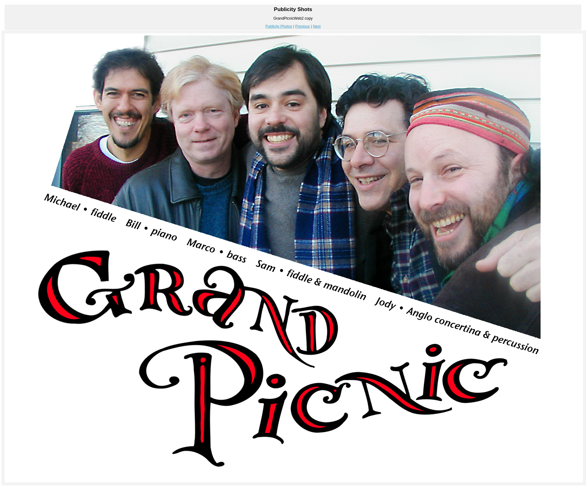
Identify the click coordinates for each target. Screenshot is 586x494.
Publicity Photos (279, 26)
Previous (302, 26)
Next (316, 26)
